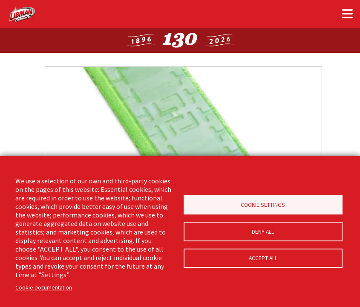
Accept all (263, 259)
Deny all (263, 231)
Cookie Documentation (43, 287)
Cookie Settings (263, 204)
